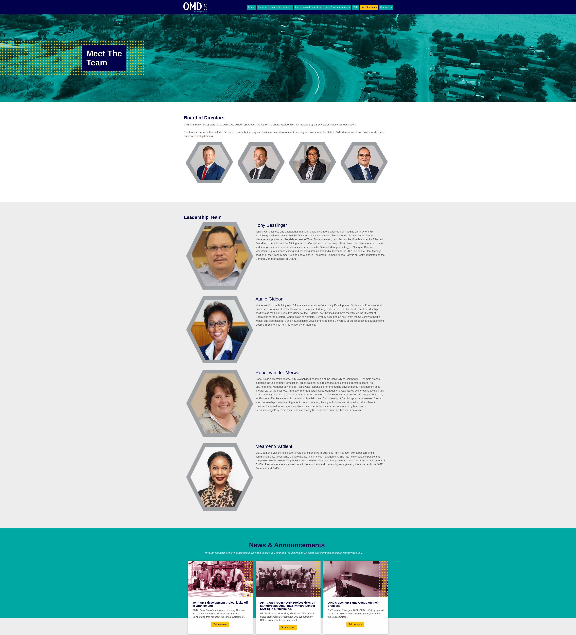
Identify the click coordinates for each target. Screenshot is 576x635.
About (261, 7)
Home (251, 7)
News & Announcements (337, 7)
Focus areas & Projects (307, 7)
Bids (355, 7)
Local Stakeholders (279, 7)
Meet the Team (369, 7)
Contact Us (386, 7)
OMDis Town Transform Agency (204, 7)
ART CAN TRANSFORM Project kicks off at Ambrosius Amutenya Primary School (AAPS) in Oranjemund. (287, 606)
